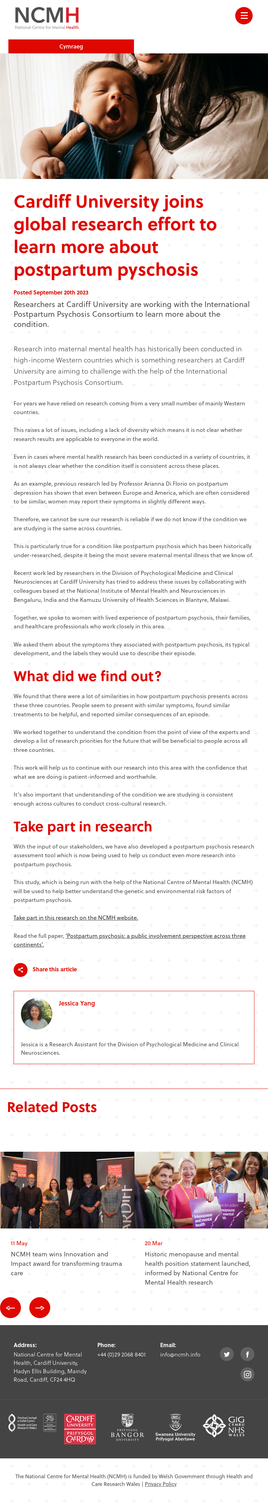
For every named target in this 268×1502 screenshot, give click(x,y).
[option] (67, 1220)
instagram (247, 1374)
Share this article (45, 970)
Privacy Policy (161, 1484)
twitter (227, 1354)
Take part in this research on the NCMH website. (76, 917)
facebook (247, 1354)
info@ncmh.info (180, 1354)
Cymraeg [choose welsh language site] (71, 46)
